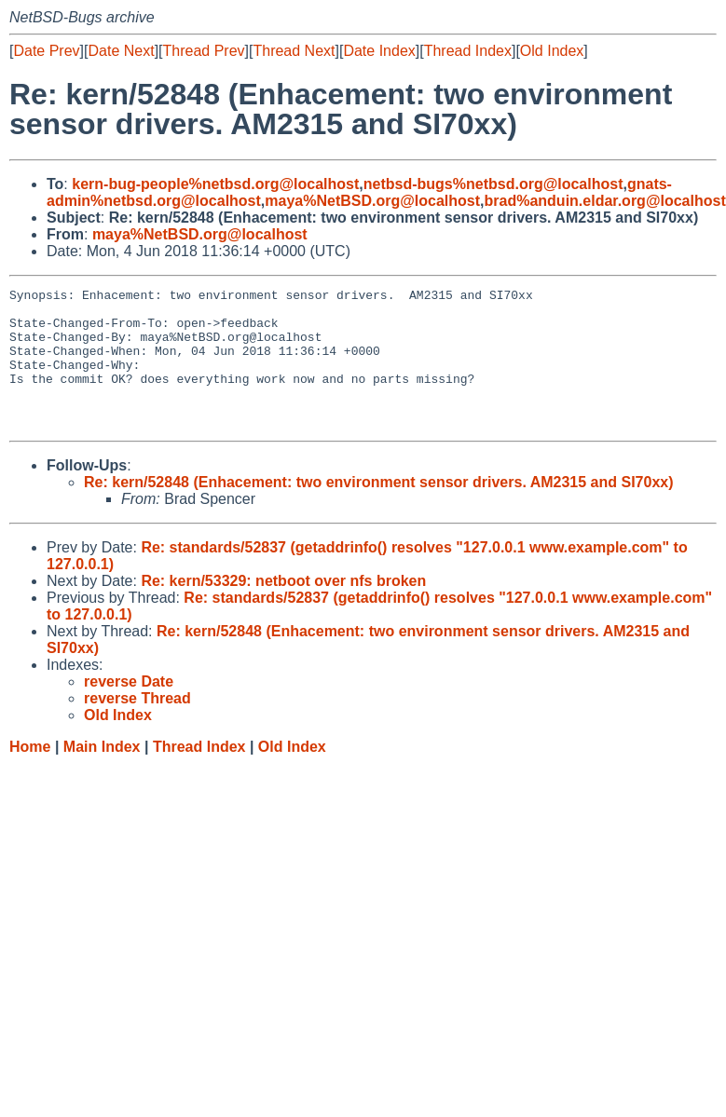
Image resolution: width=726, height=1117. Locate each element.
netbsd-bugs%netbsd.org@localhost (493, 184)
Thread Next (294, 51)
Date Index (379, 51)
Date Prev (46, 51)
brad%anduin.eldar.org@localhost (605, 201)
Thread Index (468, 51)
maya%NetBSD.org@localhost (372, 201)
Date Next (121, 51)
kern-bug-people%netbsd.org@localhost (215, 184)
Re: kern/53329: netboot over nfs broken (283, 609)
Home (29, 775)
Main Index (102, 775)
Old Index (551, 51)
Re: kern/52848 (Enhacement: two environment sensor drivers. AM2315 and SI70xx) (379, 510)
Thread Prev (204, 51)
